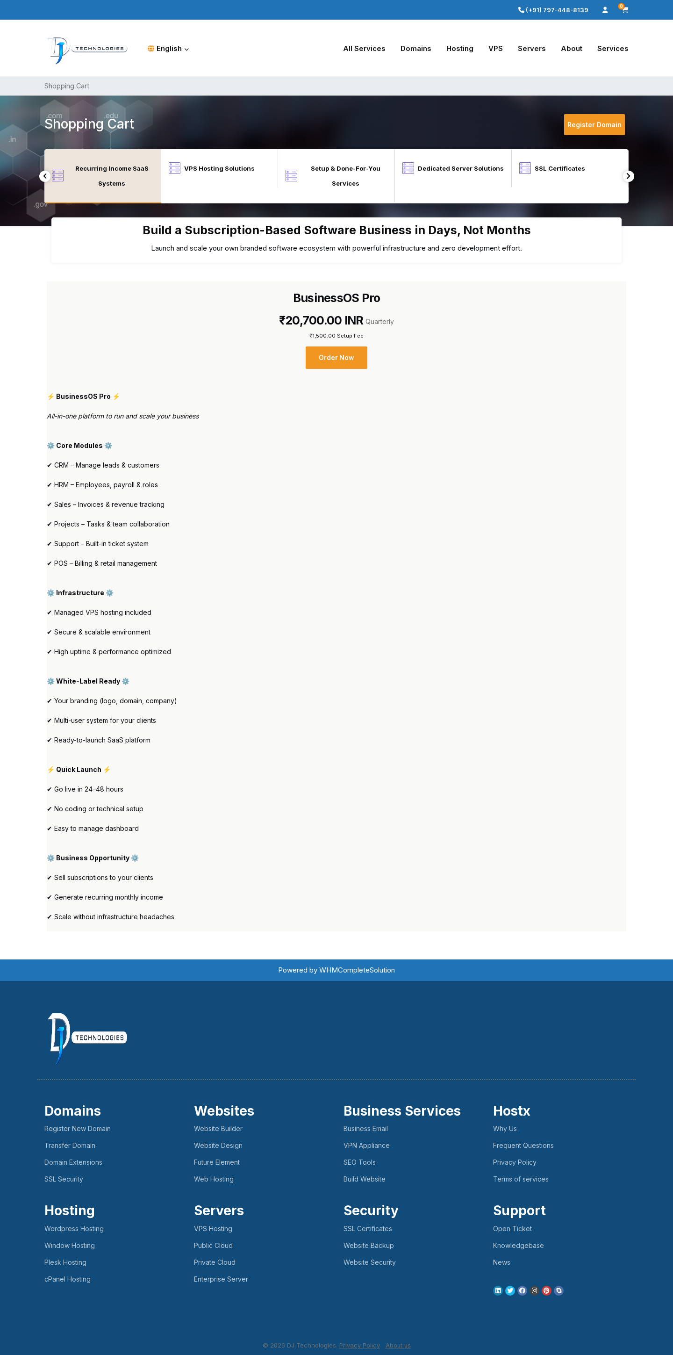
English (168, 48)
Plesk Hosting (65, 1262)
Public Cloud (213, 1245)
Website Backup (369, 1245)
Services (613, 48)
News (501, 1262)
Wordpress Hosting (74, 1228)
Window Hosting (69, 1245)
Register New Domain (77, 1128)
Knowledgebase (518, 1245)
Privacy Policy (515, 1162)
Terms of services (521, 1179)
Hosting (459, 48)
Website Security (370, 1262)
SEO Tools (360, 1162)
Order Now (337, 358)
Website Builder (218, 1128)
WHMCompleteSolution (357, 970)
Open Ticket (512, 1228)
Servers (532, 48)
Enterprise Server (221, 1279)
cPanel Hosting (67, 1279)
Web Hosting (214, 1179)
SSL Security (63, 1179)
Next (628, 176)
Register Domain (594, 125)
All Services (364, 48)
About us (398, 1345)
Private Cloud (215, 1262)
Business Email (366, 1128)
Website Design (218, 1145)
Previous (45, 176)
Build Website (365, 1179)
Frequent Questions (523, 1145)
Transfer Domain (69, 1145)
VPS (495, 48)
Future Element (217, 1162)
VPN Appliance (367, 1145)
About (571, 48)
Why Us (505, 1128)
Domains (416, 48)
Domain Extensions (73, 1162)
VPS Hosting (213, 1228)
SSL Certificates (368, 1228)
